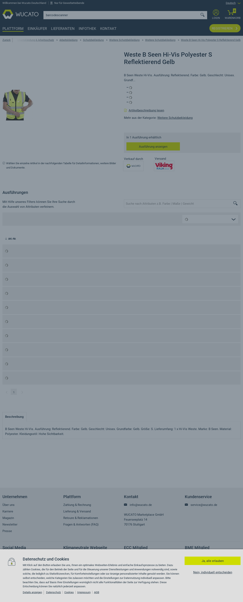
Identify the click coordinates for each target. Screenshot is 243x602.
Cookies (69, 592)
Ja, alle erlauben (213, 561)
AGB (96, 592)
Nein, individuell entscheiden (212, 572)
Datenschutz (53, 592)
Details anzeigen (32, 592)
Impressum (84, 592)
